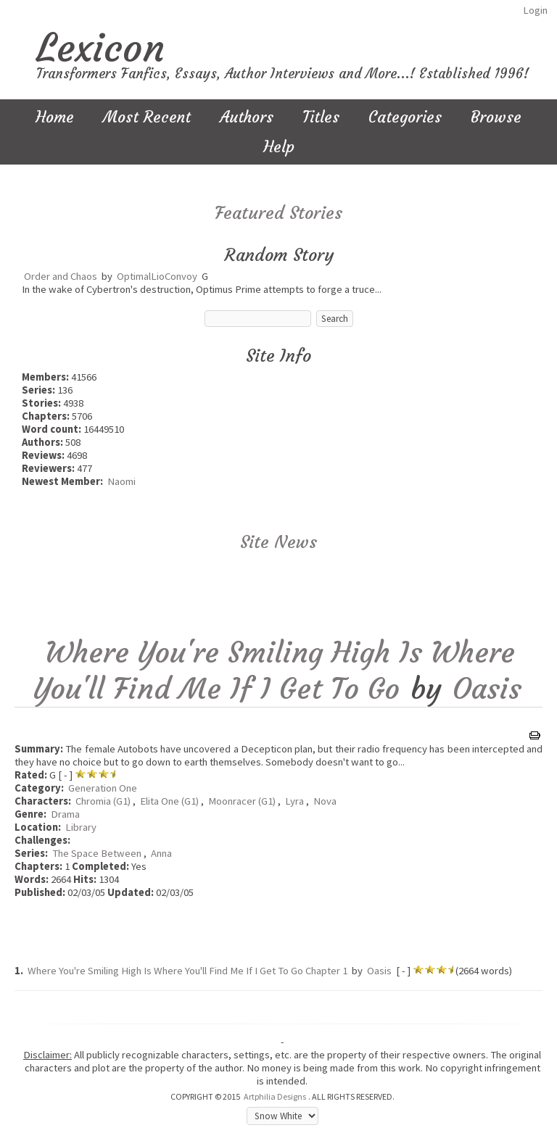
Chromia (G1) (103, 801)
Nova (325, 801)
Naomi (121, 481)
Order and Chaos (60, 276)
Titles (320, 117)
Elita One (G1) (169, 801)
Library (80, 827)
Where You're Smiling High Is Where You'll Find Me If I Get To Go (274, 670)
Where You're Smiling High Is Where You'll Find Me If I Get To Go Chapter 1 (187, 970)
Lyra (294, 801)
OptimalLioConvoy (157, 276)
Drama (65, 814)
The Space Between (96, 853)
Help (278, 147)
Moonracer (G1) (242, 801)
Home (55, 117)
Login (535, 10)
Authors (246, 117)
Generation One (102, 787)
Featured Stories (278, 213)
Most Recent (147, 117)
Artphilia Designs (275, 1096)
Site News (278, 542)
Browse (496, 117)
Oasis (487, 689)
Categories (405, 117)
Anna (161, 853)
